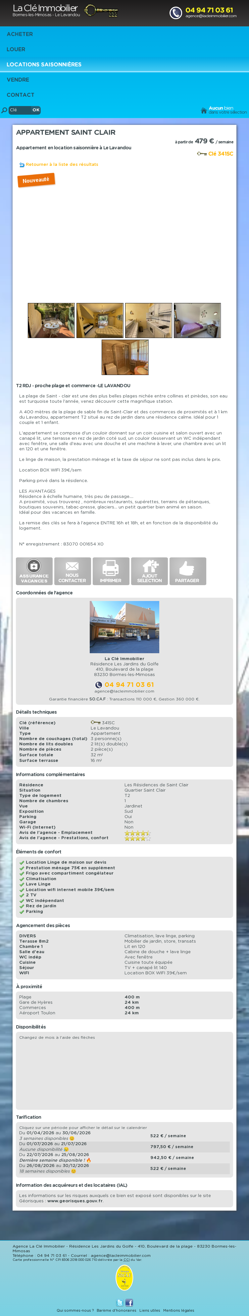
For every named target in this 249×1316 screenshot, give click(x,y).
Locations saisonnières (44, 64)
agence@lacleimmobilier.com (210, 16)
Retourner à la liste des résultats (62, 165)
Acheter (20, 34)
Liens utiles (149, 1310)
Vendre (18, 80)
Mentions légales (178, 1310)
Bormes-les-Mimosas (32, 15)
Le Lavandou (67, 15)
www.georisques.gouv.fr (75, 1201)
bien (221, 108)
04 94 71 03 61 (209, 10)
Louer (16, 49)
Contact (20, 95)
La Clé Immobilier (45, 8)
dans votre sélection (228, 112)
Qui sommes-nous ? (75, 1310)
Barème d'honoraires (116, 1310)
